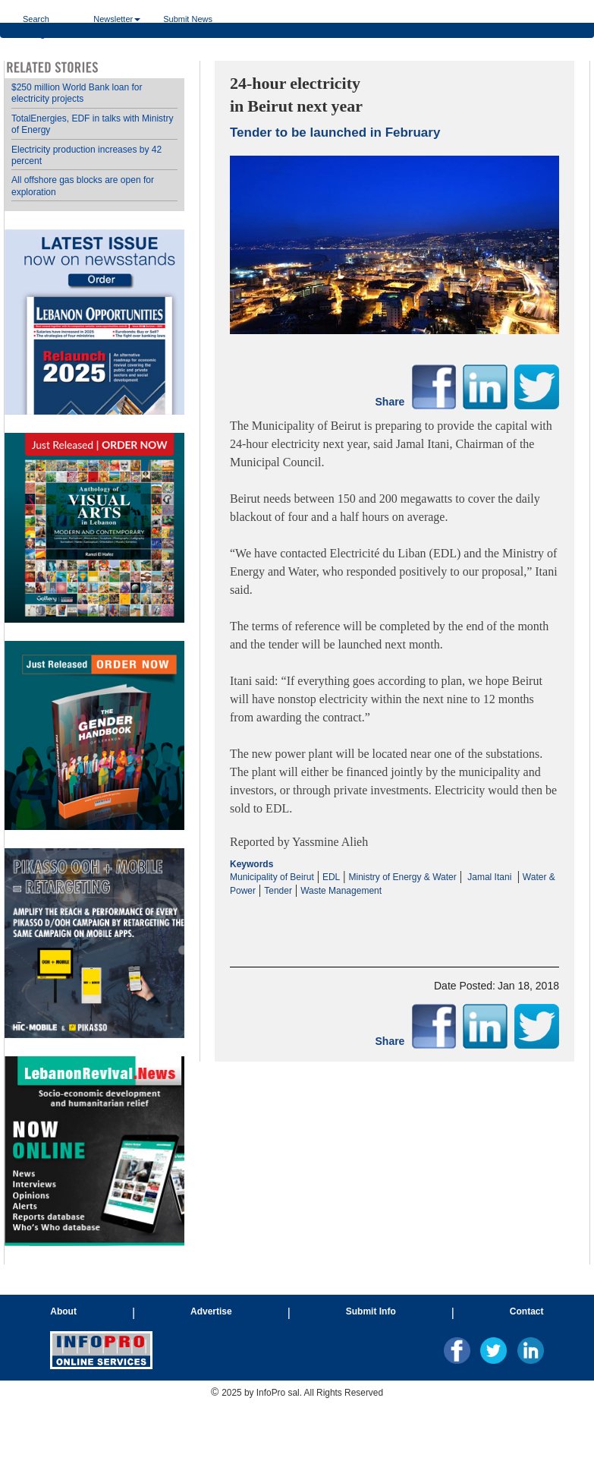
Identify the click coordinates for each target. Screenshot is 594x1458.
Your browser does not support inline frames (94, 662)
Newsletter (116, 18)
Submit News (187, 18)
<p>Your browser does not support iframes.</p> (394, 912)
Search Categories (47, 18)
